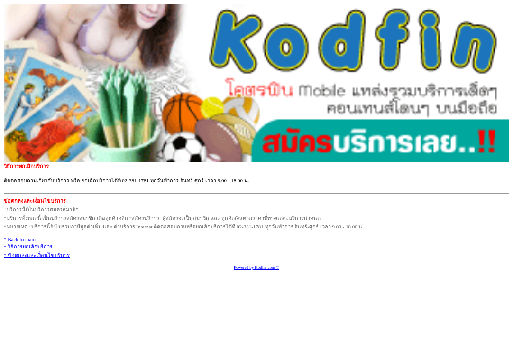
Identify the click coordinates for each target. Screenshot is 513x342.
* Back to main (20, 239)
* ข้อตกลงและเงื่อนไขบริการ (37, 255)
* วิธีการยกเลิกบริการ (28, 246)
